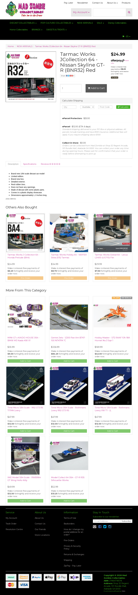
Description (13, 164)
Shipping (68, 560)
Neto (123, 591)
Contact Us (97, 3)
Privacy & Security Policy (72, 547)
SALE (100, 23)
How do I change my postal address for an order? (74, 532)
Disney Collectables (117, 23)
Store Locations (42, 535)
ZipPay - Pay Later (72, 566)
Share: (67, 76)
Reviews (50, 164)
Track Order (11, 523)
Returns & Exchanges (74, 554)
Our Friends (40, 529)
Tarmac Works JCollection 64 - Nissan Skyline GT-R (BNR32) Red (65, 46)
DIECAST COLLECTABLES (23, 23)
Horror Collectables (19, 29)
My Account (81, 12)
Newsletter (82, 3)
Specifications (29, 164)
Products (126, 3)
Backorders (69, 523)
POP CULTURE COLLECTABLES (57, 23)
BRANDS (37, 29)
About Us (112, 3)
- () (126, 36)
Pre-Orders (69, 540)
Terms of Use (70, 518)
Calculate (123, 107)
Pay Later (68, 3)
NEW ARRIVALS (85, 23)
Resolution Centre (14, 529)
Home (11, 46)
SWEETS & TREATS (56, 29)
